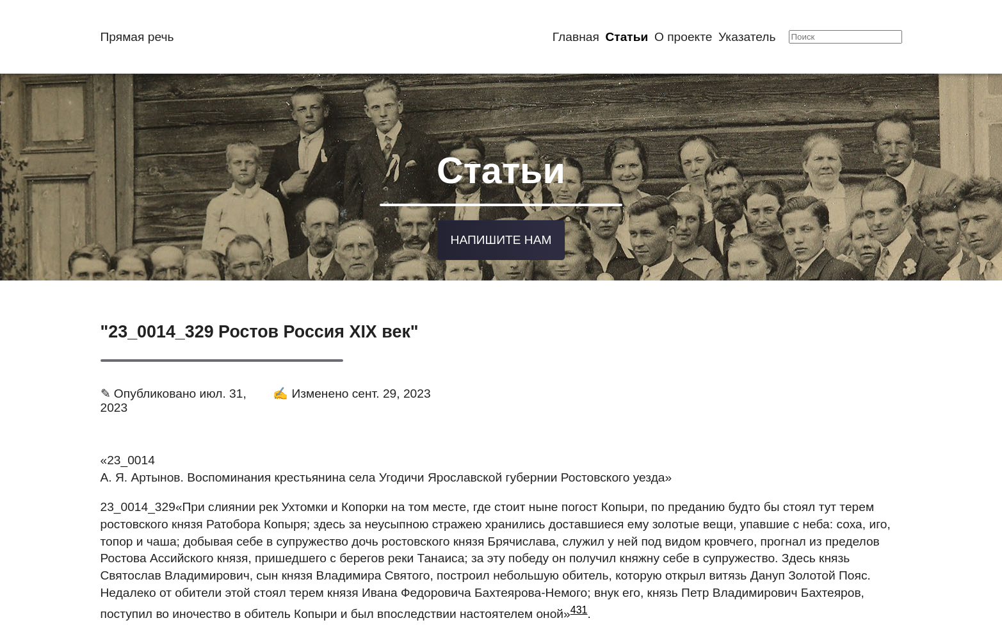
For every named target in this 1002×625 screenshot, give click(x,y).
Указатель (746, 37)
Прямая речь (137, 37)
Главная (576, 37)
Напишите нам (501, 238)
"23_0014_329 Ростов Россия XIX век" (260, 329)
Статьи (626, 37)
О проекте (683, 37)
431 (579, 607)
